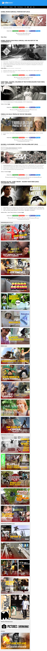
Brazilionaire (31, 207)
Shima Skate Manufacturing (11, 147)
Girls (32, 139)
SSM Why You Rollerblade (33, 177)
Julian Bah (9, 208)
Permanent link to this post (24, 34)
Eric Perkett (21, 210)
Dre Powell (13, 208)
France (37, 217)
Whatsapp (16, 30)
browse (10, 621)
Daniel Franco (6, 27)
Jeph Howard (26, 208)
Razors (18, 109)
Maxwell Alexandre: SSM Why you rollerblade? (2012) (19, 144)
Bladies (28, 139)
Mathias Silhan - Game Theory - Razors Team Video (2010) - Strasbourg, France (20, 182)
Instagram (22, 30)
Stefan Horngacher (20, 208)
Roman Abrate (39, 208)
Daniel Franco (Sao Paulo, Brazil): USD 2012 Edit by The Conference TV (19, 41)
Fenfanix (29, 33)
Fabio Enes (13, 109)
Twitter (38, 30)
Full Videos (20, 7)
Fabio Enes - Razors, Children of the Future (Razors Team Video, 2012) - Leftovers (23, 82)
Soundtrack (32, 210)
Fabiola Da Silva (32, 133)
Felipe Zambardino (18, 101)
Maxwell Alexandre (7, 165)
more (12, 222)
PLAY (9, 171)
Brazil (10, 27)
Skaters (5, 7)
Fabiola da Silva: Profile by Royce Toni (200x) (16, 114)
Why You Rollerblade (4, 149)
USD (23, 77)
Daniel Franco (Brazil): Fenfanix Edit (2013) (15, 11)
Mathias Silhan (33, 208)
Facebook (33, 30)
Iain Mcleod (8, 210)
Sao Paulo (31, 77)
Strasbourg (33, 217)
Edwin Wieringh (14, 210)
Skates (11, 7)
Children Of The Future (25, 109)
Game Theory (6, 207)
